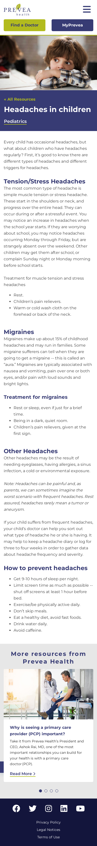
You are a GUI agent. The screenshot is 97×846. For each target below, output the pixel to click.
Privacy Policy (48, 822)
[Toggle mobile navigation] (87, 10)
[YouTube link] (80, 810)
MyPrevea (72, 25)
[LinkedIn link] (63, 810)
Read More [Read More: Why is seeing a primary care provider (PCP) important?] (23, 773)
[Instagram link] (48, 810)
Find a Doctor (25, 25)
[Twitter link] (33, 810)
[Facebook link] (16, 810)
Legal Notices (48, 829)
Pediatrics (15, 121)
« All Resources (20, 99)
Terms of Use (48, 837)
